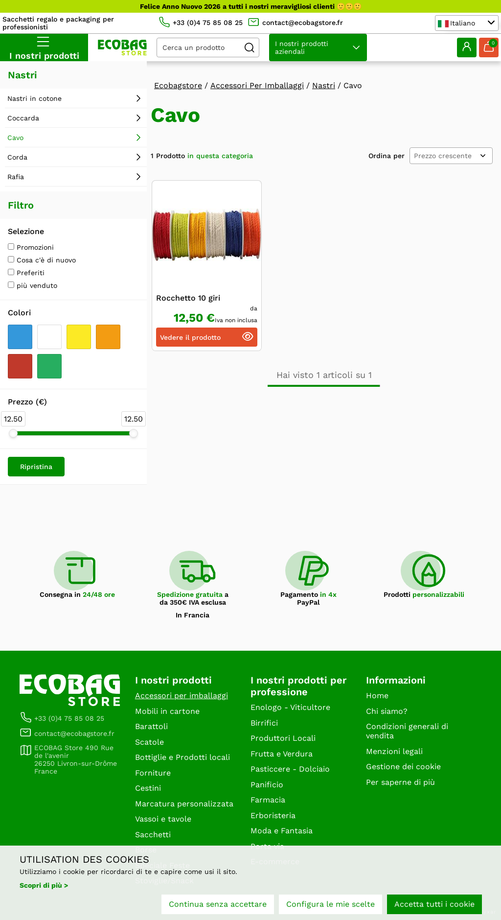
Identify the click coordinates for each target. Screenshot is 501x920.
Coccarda (23, 118)
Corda (17, 157)
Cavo (15, 138)
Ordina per (386, 156)
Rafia (15, 177)
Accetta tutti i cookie (434, 904)
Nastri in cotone (34, 98)
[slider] (13, 433)
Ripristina (36, 467)
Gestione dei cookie (403, 766)
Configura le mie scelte (330, 904)
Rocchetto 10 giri (188, 298)
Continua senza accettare (218, 904)
